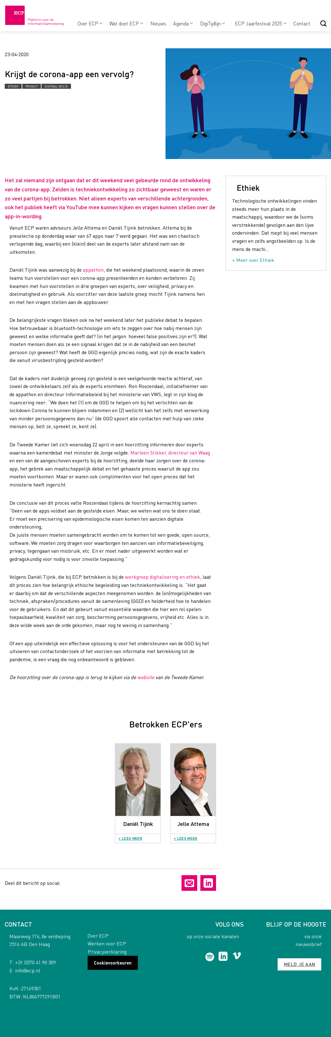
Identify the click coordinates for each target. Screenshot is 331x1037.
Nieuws (158, 23)
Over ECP (90, 23)
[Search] (323, 23)
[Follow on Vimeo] (236, 957)
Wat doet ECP (126, 23)
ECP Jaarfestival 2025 (260, 23)
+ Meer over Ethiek (253, 260)
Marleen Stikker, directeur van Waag (170, 452)
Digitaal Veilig (56, 86)
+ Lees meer (130, 838)
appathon (93, 269)
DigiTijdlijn (212, 23)
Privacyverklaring (107, 951)
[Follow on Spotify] (209, 957)
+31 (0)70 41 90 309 (35, 962)
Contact (301, 23)
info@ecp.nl (27, 970)
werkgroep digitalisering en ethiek (162, 576)
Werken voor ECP (107, 943)
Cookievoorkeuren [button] (113, 962)
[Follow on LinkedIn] (223, 957)
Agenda (183, 23)
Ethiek (13, 86)
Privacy (31, 86)
